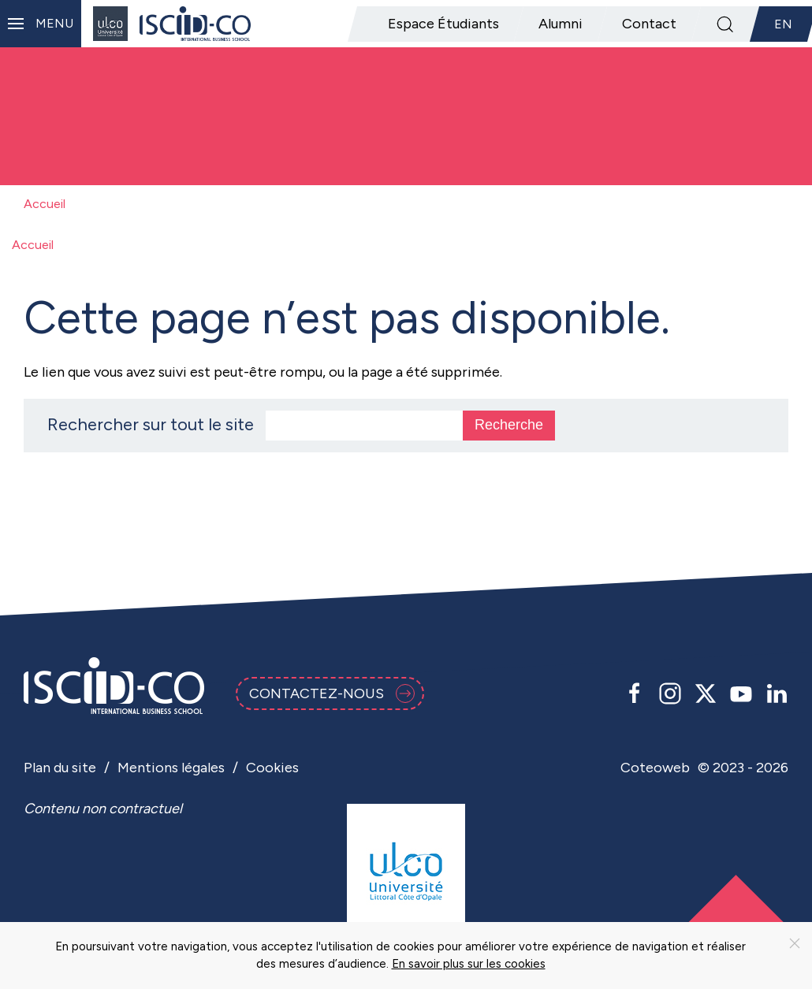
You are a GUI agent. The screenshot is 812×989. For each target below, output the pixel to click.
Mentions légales (171, 767)
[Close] (794, 943)
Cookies (272, 767)
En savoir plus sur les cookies (469, 964)
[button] (40, 23)
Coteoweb (655, 767)
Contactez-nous (332, 693)
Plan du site (60, 767)
